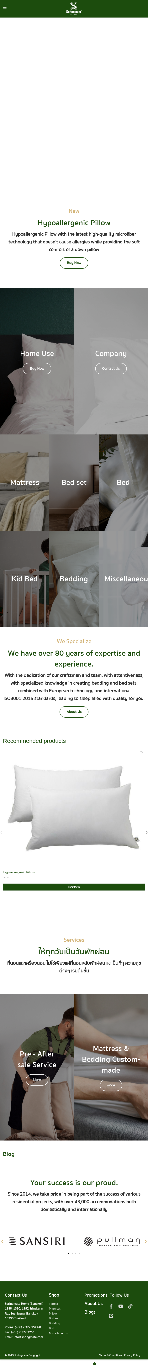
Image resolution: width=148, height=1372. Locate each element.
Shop (54, 1296)
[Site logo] (74, 8)
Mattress (55, 1310)
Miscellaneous (58, 1335)
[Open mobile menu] (5, 9)
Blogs (89, 1313)
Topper (53, 1305)
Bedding (54, 1325)
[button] (2, 1243)
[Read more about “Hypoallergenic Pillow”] (74, 888)
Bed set (54, 1320)
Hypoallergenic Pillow (19, 874)
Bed (51, 1330)
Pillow (6, 879)
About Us (93, 1305)
